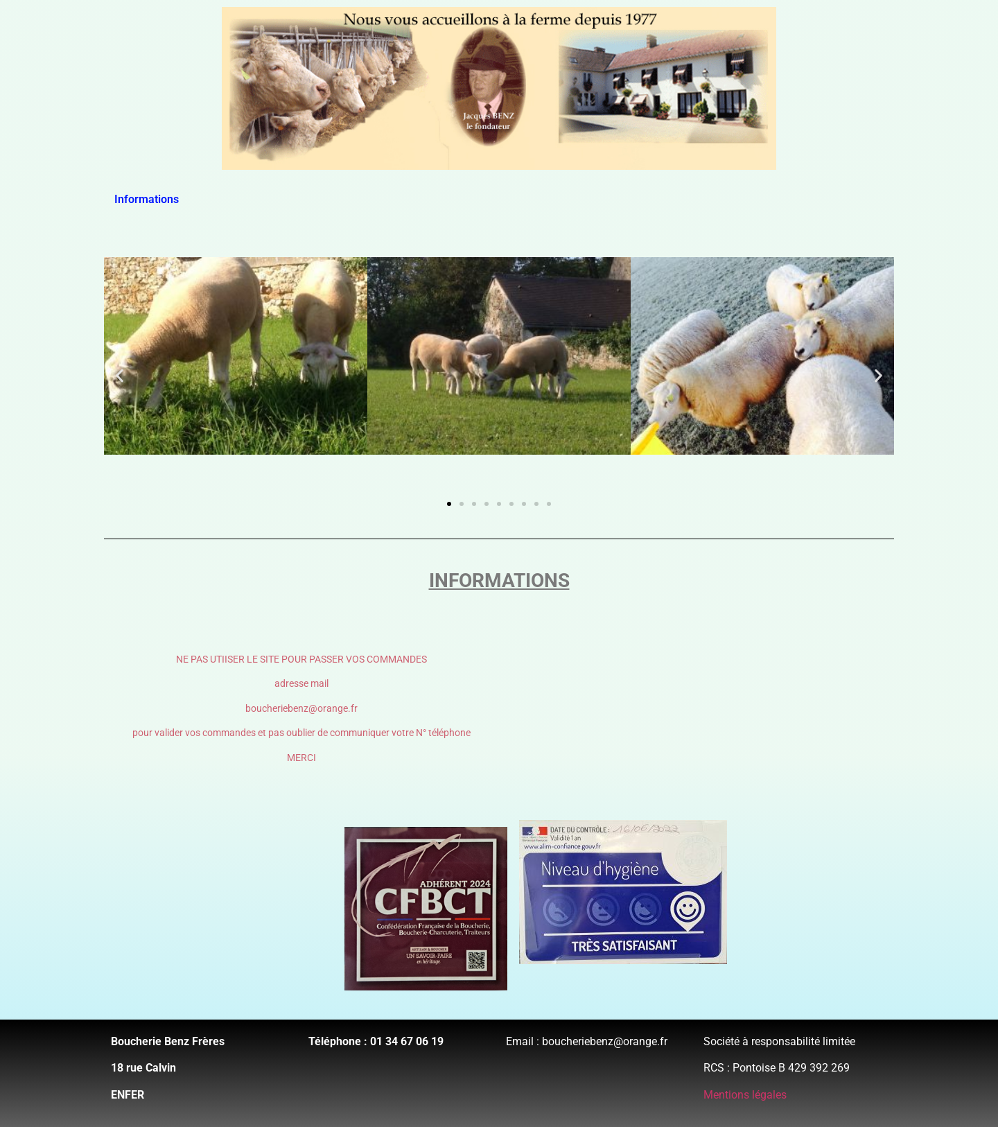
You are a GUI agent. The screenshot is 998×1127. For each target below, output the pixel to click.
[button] (119, 375)
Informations (146, 199)
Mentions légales (745, 1094)
